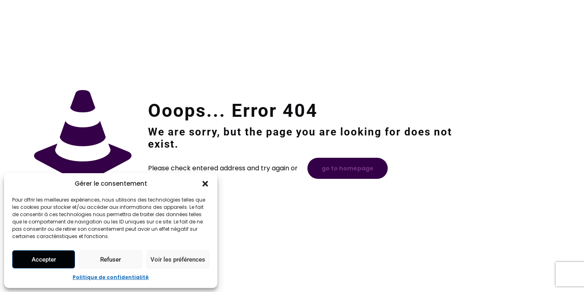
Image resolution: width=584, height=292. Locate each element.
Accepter (44, 259)
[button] (205, 184)
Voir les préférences (177, 259)
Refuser (110, 259)
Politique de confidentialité (111, 277)
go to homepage (348, 168)
